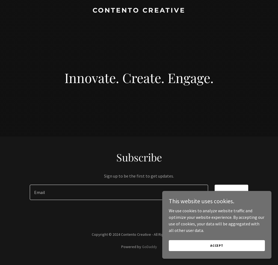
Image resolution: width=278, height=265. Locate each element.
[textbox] (119, 192)
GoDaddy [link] (149, 246)
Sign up (231, 192)
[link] (139, 11)
